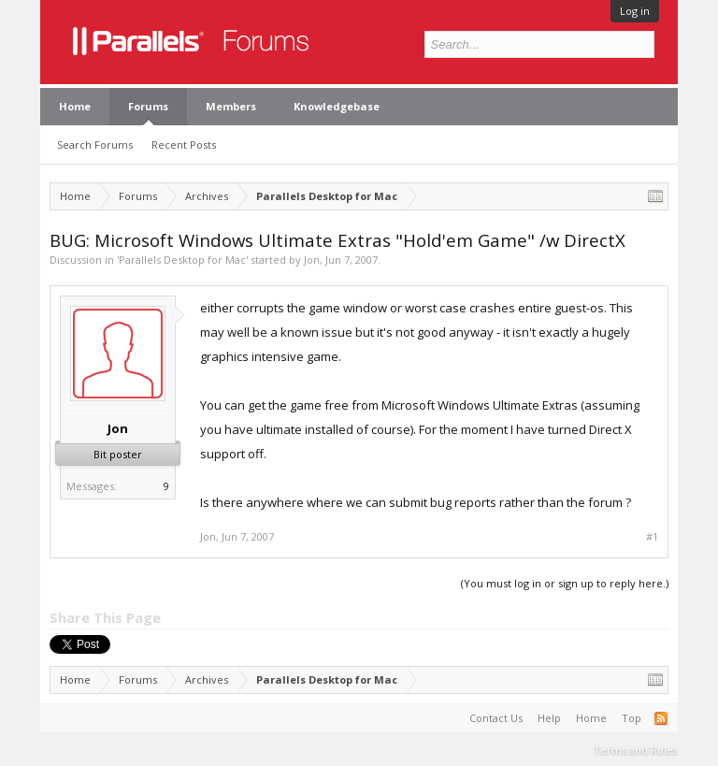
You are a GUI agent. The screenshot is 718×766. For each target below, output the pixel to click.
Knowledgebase (337, 106)
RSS (660, 718)
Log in (635, 11)
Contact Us (496, 718)
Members (231, 106)
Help (549, 718)
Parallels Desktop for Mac (182, 260)
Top (631, 718)
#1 (652, 536)
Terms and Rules (636, 750)
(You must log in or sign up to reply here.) (564, 583)
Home (75, 106)
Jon (312, 260)
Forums (148, 106)
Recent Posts (183, 144)
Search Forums (95, 144)
